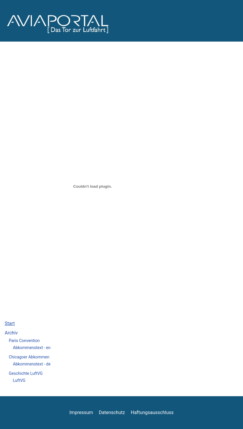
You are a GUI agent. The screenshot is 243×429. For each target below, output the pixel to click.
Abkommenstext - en (32, 347)
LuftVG (19, 380)
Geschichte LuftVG (26, 373)
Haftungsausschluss (152, 412)
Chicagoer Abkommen (29, 357)
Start (10, 323)
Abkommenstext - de (32, 364)
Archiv (11, 333)
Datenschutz (112, 412)
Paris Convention (24, 340)
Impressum (81, 412)
